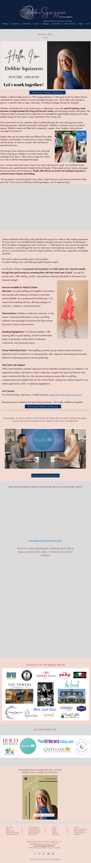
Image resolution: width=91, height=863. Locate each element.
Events (54, 831)
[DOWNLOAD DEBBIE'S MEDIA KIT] (47, 92)
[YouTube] (48, 853)
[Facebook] (34, 853)
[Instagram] (39, 853)
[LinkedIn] (53, 853)
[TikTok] (43, 853)
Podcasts (55, 832)
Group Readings (33, 832)
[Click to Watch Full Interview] (45, 475)
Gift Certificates (79, 831)
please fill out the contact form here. (65, 394)
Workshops (56, 834)
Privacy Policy (55, 859)
